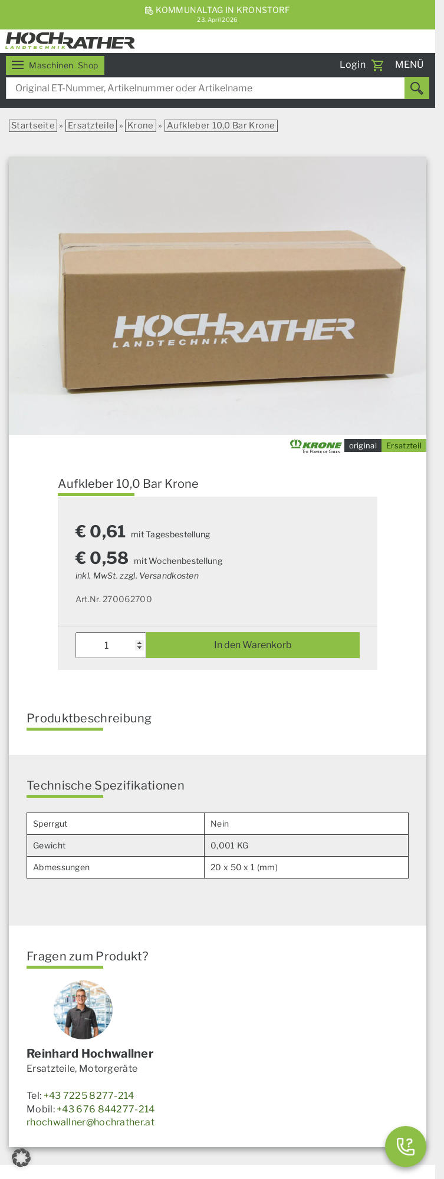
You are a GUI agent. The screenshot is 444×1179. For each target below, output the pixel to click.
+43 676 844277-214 (105, 1109)
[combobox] (217, 88)
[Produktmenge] (111, 645)
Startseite (33, 125)
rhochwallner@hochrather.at (90, 1122)
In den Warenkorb (253, 644)
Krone (140, 125)
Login (353, 64)
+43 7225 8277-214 (89, 1095)
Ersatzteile (91, 125)
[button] (21, 1158)
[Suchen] (416, 88)
